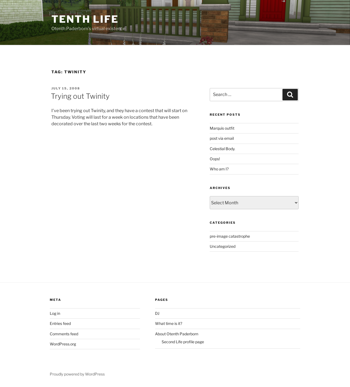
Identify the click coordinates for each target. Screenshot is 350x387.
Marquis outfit (222, 128)
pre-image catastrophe (230, 236)
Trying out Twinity (80, 96)
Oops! (215, 158)
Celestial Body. (222, 148)
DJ (157, 313)
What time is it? (168, 323)
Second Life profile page (183, 341)
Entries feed (60, 323)
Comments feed (64, 333)
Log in (55, 313)
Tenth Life (85, 19)
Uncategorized (222, 246)
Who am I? (219, 169)
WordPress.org (63, 344)
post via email (222, 138)
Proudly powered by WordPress (77, 374)
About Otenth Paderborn (176, 333)
